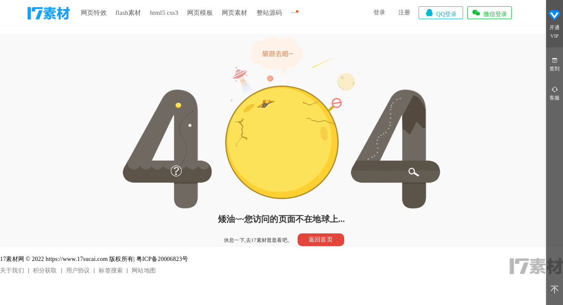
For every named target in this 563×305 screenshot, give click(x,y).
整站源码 (269, 12)
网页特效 (94, 12)
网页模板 (200, 12)
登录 (379, 12)
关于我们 (12, 270)
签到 (554, 64)
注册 (404, 12)
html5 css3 (164, 12)
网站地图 (144, 270)
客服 (554, 93)
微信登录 (489, 12)
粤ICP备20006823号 (162, 259)
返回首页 (321, 239)
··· (293, 12)
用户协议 (78, 270)
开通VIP (554, 24)
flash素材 (128, 12)
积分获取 (45, 270)
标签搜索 (111, 270)
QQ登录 (441, 12)
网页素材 (235, 12)
